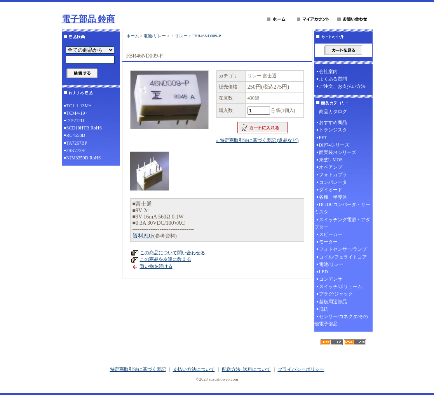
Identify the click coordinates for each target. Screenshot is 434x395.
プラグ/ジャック (336, 294)
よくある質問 (333, 79)
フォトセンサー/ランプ (343, 249)
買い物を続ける (156, 266)
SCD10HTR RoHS (84, 128)
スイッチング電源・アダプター (342, 223)
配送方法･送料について (246, 369)
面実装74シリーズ (337, 152)
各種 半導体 (333, 197)
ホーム (132, 35)
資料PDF (142, 236)
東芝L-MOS (331, 160)
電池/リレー (154, 35)
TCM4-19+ (77, 113)
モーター (328, 242)
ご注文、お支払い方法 (342, 86)
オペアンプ (330, 167)
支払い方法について (194, 369)
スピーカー (330, 234)
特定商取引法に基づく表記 (138, 369)
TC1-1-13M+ (79, 105)
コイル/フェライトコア (343, 257)
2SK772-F (76, 150)
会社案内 (328, 71)
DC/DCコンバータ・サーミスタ (342, 208)
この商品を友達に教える (165, 259)
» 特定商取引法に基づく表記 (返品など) (257, 140)
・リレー (179, 35)
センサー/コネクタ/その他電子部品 (341, 320)
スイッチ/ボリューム (340, 286)
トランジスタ (333, 130)
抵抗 (323, 309)
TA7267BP (76, 143)
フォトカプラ (333, 174)
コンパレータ (333, 182)
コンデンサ (330, 279)
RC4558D (75, 135)
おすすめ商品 (333, 122)
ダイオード (330, 189)
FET (323, 137)
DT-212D (75, 120)
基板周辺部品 (333, 301)
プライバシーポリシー (301, 369)
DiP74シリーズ (334, 145)
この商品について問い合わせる (172, 252)
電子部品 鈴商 (88, 19)
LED (323, 271)
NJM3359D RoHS (83, 158)
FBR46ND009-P (206, 35)
